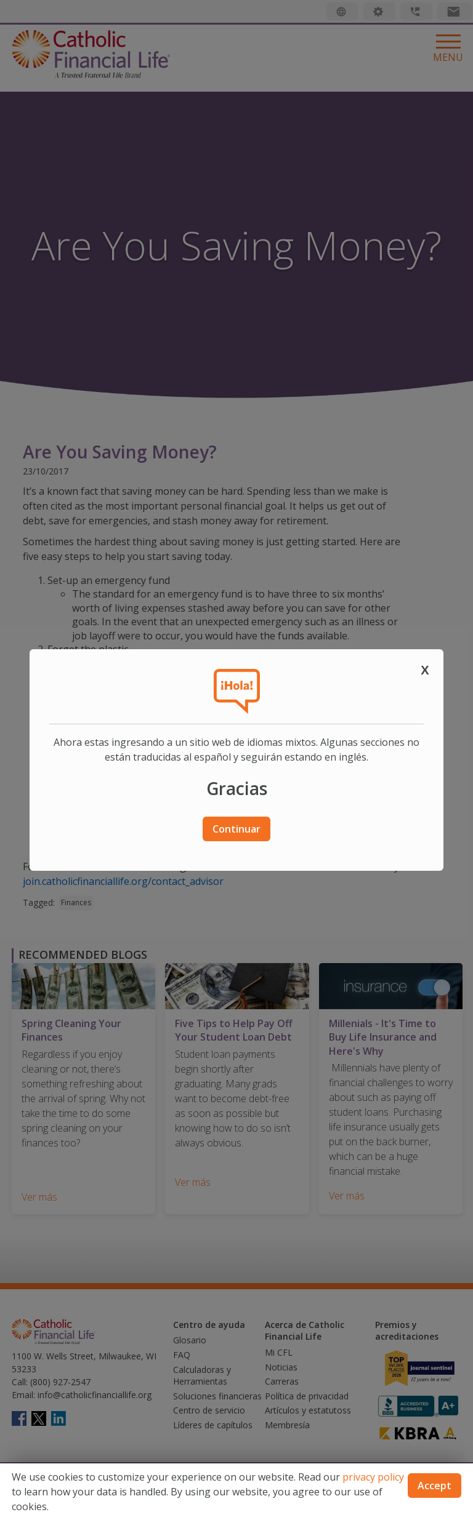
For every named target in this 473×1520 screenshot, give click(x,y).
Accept (434, 1485)
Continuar (236, 829)
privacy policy (373, 1477)
